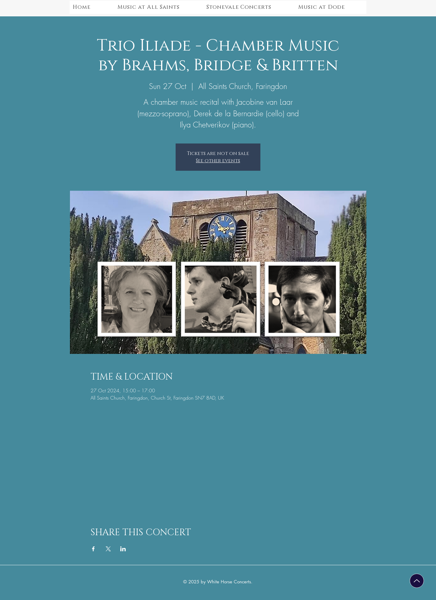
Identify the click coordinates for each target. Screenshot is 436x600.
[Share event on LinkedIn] (123, 548)
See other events (218, 160)
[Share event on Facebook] (93, 548)
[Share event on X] (108, 548)
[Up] (417, 581)
